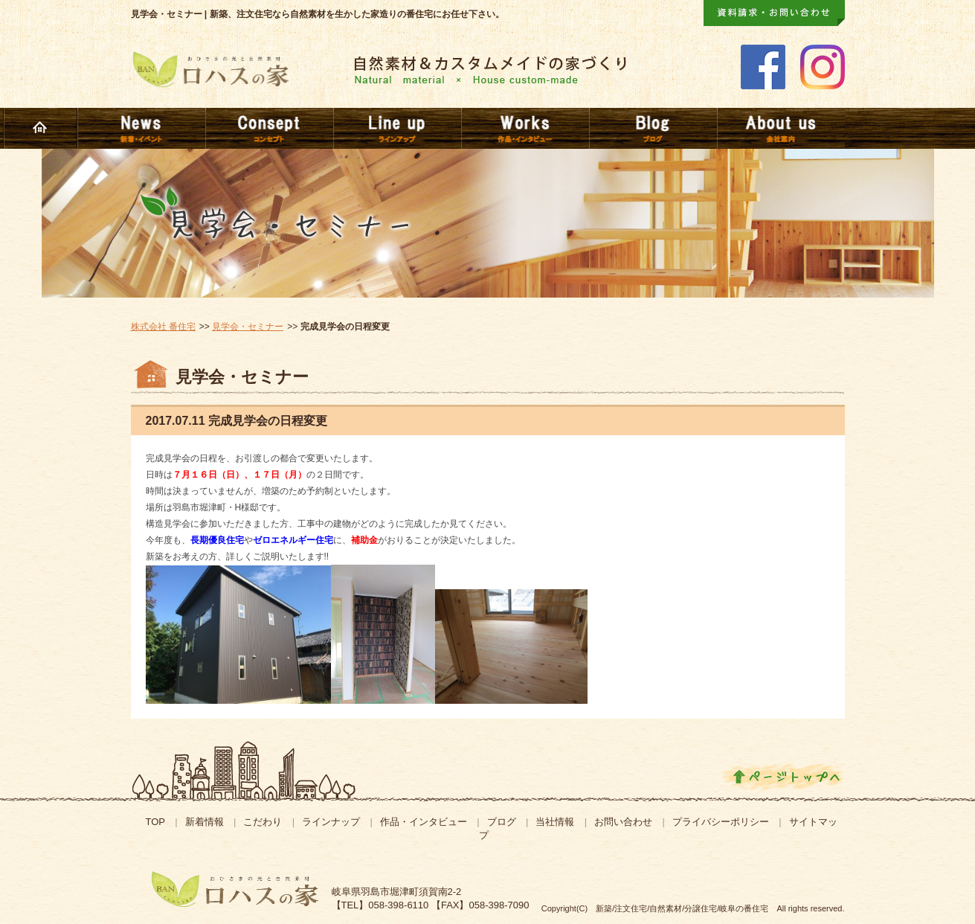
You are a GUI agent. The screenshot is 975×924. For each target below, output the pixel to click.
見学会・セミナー (247, 326)
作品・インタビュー (423, 821)
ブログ (501, 821)
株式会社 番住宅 (163, 326)
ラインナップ (331, 821)
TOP (155, 821)
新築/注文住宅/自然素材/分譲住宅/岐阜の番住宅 (682, 908)
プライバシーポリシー (720, 821)
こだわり (262, 821)
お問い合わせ (623, 821)
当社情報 (554, 821)
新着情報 (204, 821)
